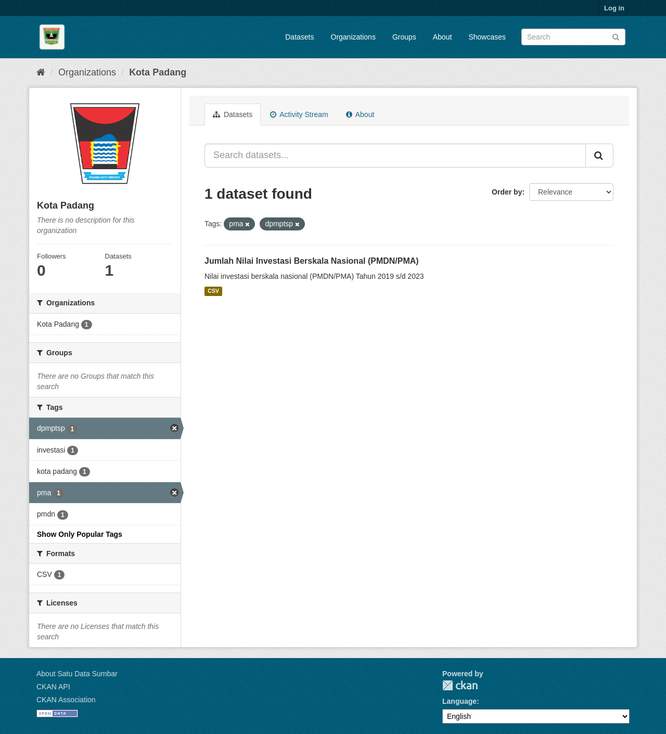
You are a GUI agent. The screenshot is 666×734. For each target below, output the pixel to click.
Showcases (487, 37)
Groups (404, 37)
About (442, 37)
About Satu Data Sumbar (77, 673)
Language (459, 701)
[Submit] (615, 36)
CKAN (460, 685)
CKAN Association (66, 700)
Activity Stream (299, 114)
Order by (507, 192)
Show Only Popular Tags (79, 534)
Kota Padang (157, 72)
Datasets (299, 37)
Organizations (353, 37)
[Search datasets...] (395, 156)
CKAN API (53, 687)
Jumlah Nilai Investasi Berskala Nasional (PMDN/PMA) (311, 260)
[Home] (40, 72)
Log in (614, 8)
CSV (213, 291)
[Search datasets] (573, 37)
